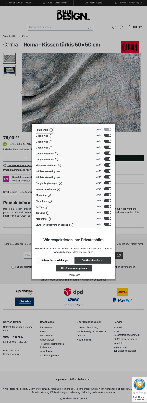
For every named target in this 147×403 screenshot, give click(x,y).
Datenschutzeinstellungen (55, 260)
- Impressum (73, 275)
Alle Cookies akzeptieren (74, 268)
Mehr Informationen (83, 252)
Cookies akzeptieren (92, 260)
